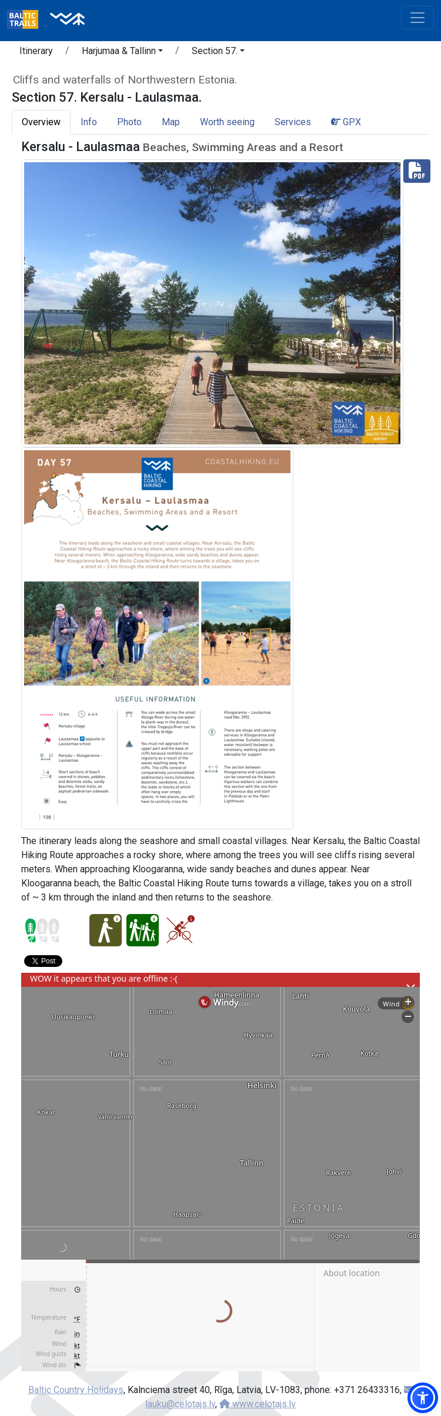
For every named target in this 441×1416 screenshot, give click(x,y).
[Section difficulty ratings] (42, 930)
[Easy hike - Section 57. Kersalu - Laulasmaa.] (105, 930)
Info (89, 122)
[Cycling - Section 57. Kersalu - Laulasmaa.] (179, 930)
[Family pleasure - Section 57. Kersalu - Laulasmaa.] (142, 930)
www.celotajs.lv (257, 1404)
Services (293, 122)
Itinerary (36, 50)
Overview (41, 122)
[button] (122, 52)
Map (171, 122)
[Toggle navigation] (417, 17)
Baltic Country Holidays (75, 1389)
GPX (346, 122)
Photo (129, 122)
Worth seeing (227, 122)
